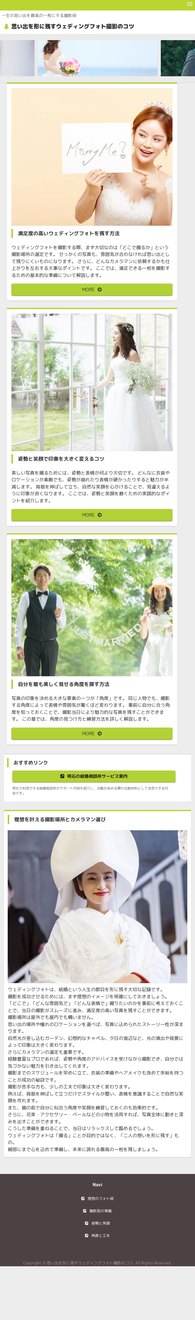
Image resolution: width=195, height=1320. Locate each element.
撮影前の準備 (100, 1210)
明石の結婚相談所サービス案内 (97, 776)
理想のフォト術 (100, 1198)
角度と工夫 (100, 1235)
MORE (88, 289)
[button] (190, 4)
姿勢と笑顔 (100, 1223)
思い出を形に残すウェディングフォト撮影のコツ (72, 26)
